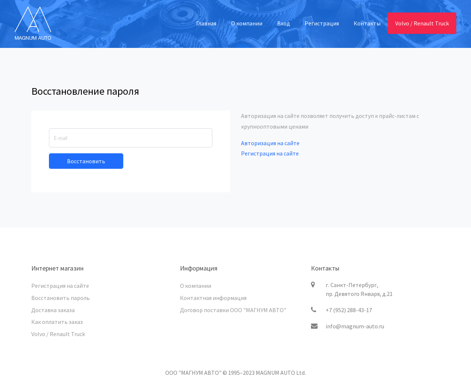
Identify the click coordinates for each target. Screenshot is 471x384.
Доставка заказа (53, 310)
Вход (283, 23)
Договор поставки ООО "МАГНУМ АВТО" (233, 310)
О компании (246, 23)
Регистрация (322, 23)
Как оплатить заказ (57, 321)
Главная (206, 23)
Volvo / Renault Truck (422, 23)
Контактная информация (213, 297)
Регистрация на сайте (270, 153)
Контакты (367, 23)
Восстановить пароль (60, 297)
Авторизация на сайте (270, 143)
